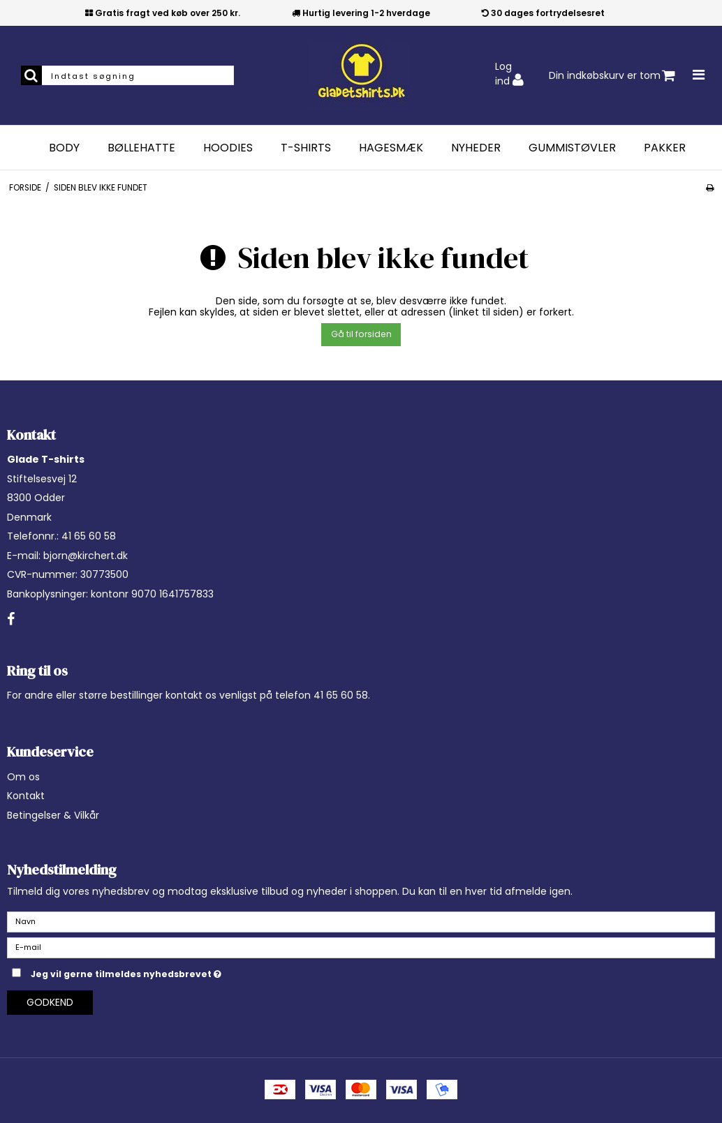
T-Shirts (306, 148)
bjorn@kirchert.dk (85, 556)
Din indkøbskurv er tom (612, 76)
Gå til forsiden (361, 334)
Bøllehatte (141, 148)
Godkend (50, 1002)
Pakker (665, 148)
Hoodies (228, 148)
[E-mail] (361, 947)
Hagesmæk (391, 148)
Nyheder (476, 148)
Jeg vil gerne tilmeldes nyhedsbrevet (161, 971)
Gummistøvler (572, 148)
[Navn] (361, 921)
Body (64, 148)
